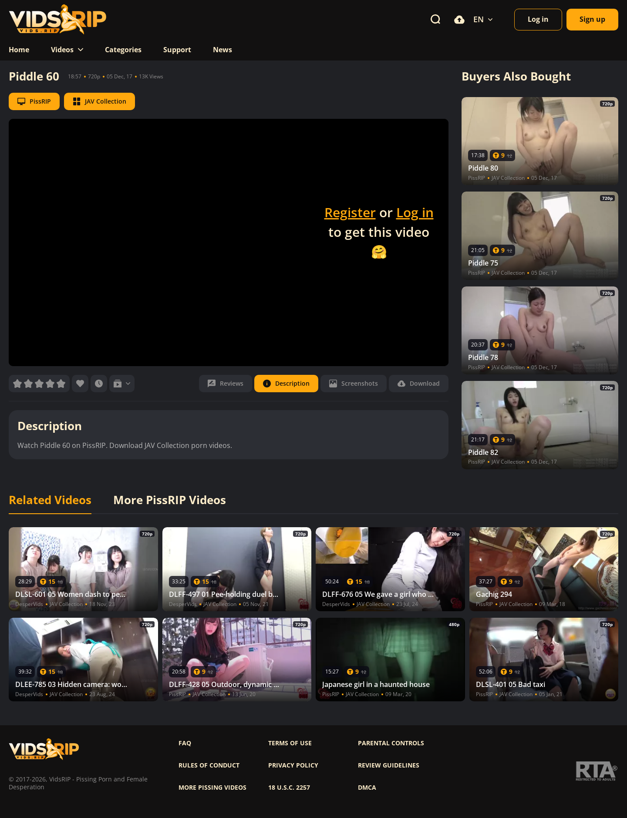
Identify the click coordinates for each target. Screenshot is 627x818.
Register (350, 212)
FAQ (185, 743)
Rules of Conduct (209, 765)
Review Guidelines (388, 765)
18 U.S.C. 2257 (289, 787)
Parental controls (391, 743)
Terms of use (290, 743)
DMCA (367, 787)
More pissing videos (212, 787)
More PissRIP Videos (169, 500)
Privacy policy (293, 765)
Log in (415, 212)
